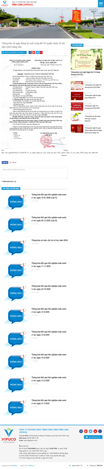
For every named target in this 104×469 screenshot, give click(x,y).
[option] (52, 22)
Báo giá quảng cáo (93, 437)
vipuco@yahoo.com (30, 440)
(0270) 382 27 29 (33, 438)
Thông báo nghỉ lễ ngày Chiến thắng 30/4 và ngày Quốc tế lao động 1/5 (93, 130)
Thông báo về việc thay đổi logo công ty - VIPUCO (92, 118)
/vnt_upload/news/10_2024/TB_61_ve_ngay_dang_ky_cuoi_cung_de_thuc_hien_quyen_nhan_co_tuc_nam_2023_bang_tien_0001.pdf (51, 153)
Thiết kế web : (24, 465)
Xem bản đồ (23, 446)
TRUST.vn (31, 465)
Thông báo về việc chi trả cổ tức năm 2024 (49, 240)
